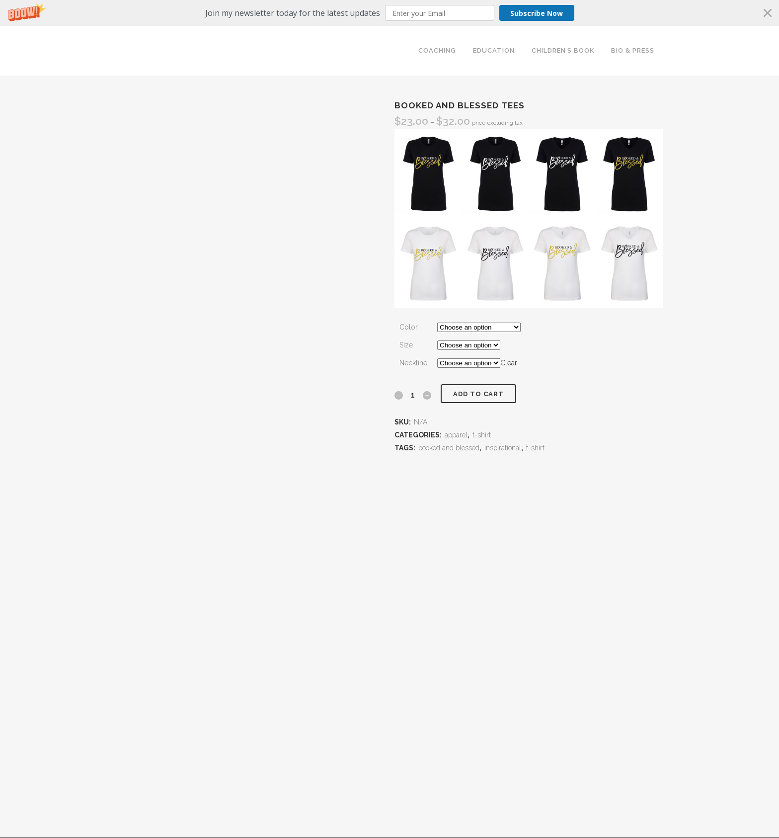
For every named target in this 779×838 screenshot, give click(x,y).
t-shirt (481, 435)
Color (408, 327)
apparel (456, 435)
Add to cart (478, 394)
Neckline (413, 363)
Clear (508, 363)
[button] (389, 13)
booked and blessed (448, 448)
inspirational (502, 448)
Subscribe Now (536, 13)
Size (406, 345)
